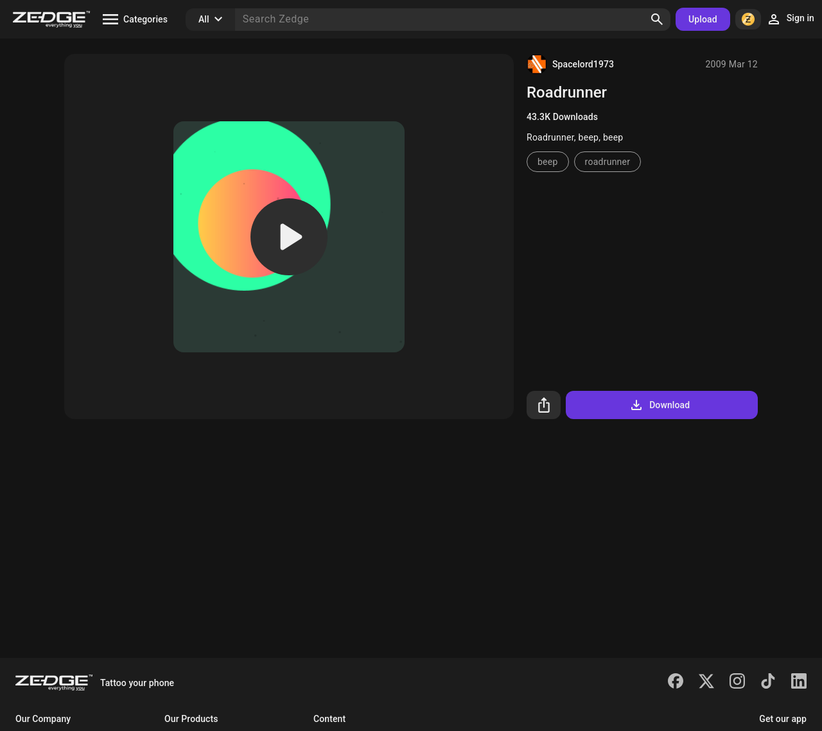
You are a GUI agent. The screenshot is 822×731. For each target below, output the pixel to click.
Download (659, 405)
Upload (702, 19)
